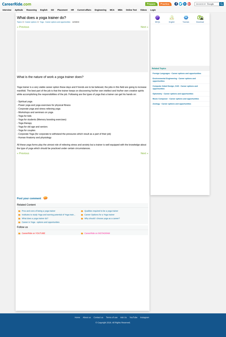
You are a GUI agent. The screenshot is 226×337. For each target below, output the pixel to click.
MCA (112, 10)
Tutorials (186, 22)
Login (153, 10)
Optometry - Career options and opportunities (173, 94)
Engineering (100, 10)
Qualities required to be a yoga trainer (101, 211)
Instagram (144, 317)
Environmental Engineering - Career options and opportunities (174, 79)
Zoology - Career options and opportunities (172, 104)
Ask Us (123, 317)
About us (87, 317)
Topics (19, 22)
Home (77, 317)
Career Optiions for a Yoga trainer (99, 215)
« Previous (23, 27)
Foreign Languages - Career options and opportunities (177, 73)
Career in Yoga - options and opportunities (41, 222)
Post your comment (29, 198)
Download (200, 22)
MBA (120, 10)
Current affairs (84, 10)
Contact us (98, 317)
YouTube (133, 317)
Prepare (151, 4)
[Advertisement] (82, 51)
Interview (7, 10)
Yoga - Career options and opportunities (55, 22)
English (44, 10)
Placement (62, 10)
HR (72, 10)
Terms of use (111, 317)
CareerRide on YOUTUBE (33, 233)
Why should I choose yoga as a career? (102, 218)
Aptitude (19, 10)
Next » (144, 27)
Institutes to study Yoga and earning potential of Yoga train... (48, 215)
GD (52, 10)
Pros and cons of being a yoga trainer (38, 211)
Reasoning (31, 10)
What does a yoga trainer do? (35, 218)
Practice (164, 4)
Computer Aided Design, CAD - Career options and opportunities (175, 87)
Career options (31, 22)
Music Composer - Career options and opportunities (176, 99)
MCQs (157, 22)
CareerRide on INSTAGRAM (97, 233)
